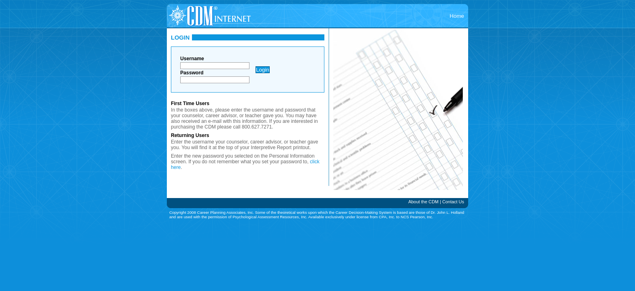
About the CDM (423, 201)
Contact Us (453, 201)
